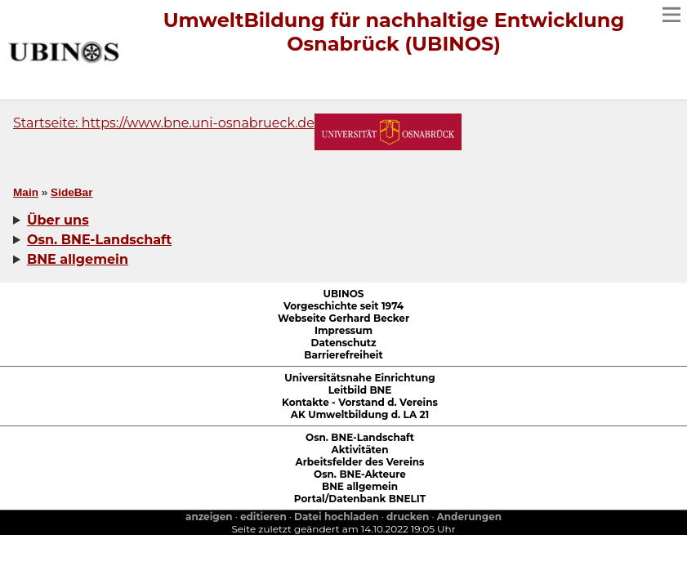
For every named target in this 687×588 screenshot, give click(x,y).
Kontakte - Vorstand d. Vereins (360, 402)
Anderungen (469, 516)
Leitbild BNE (360, 390)
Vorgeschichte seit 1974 (343, 306)
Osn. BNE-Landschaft (360, 437)
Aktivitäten (360, 449)
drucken (407, 516)
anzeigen (209, 516)
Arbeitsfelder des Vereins (360, 462)
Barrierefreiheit (343, 355)
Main (25, 192)
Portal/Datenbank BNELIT (360, 498)
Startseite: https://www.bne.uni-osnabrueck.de (164, 123)
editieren (263, 516)
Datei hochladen (336, 516)
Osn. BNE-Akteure (360, 474)
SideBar (71, 192)
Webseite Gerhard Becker (343, 318)
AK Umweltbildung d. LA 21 (360, 414)
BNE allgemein (360, 486)
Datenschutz (344, 342)
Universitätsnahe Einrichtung (359, 378)
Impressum (343, 330)
